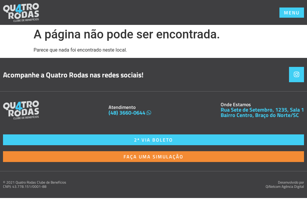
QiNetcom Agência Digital (285, 186)
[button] (291, 13)
